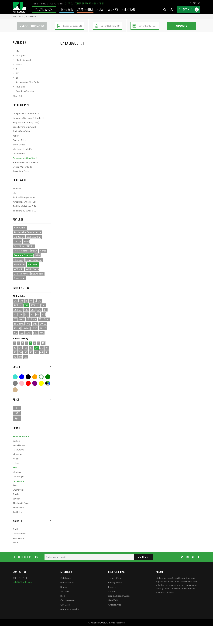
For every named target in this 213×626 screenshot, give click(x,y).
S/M (35, 332)
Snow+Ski (44, 9)
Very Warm (18, 538)
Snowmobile (37, 273)
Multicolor (47, 383)
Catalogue (65, 578)
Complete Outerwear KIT (26, 113)
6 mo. (22, 319)
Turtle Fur (18, 512)
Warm (16, 542)
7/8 (28, 323)
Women (17, 188)
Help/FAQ (128, 9)
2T (15, 314)
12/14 (17, 328)
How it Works (67, 582)
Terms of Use (114, 578)
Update (181, 25)
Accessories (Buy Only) (27, 82)
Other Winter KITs (22, 166)
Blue (21, 376)
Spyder (16, 498)
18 (17, 77)
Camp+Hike (85, 9)
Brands (63, 587)
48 (15, 356)
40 (31, 352)
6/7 (15, 332)
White (19, 64)
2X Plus (34, 305)
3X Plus (17, 309)
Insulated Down (33, 259)
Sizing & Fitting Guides (119, 595)
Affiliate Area (114, 604)
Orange (34, 376)
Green (47, 376)
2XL (18, 73)
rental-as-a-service (69, 609)
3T (20, 314)
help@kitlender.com (22, 582)
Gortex (17, 241)
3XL (43, 305)
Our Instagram (67, 600)
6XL (39, 309)
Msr (18, 51)
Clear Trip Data (32, 25)
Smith (16, 494)
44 (41, 352)
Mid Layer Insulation (23, 149)
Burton (16, 440)
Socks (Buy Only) (21, 131)
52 (25, 356)
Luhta (16, 463)
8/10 (35, 323)
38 (25, 352)
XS (22, 300)
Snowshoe (19, 278)
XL (39, 300)
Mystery (17, 472)
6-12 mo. (31, 319)
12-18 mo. (44, 319)
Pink (21, 383)
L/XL (28, 332)
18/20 (43, 328)
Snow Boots (19, 144)
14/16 (26, 328)
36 (20, 352)
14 (20, 347)
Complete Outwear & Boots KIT (29, 118)
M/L (42, 332)
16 (25, 347)
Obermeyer (18, 476)
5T (32, 314)
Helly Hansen (19, 445)
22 (15, 352)
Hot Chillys (18, 449)
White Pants (32, 269)
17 (31, 347)
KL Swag (18, 259)
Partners (64, 591)
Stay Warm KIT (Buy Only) (26, 122)
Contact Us (114, 591)
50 (20, 356)
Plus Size (20, 86)
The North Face (21, 503)
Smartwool (18, 489)
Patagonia (21, 55)
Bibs (37, 255)
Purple (34, 383)
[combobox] (72, 26)
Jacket (16, 135)
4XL (26, 309)
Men (15, 192)
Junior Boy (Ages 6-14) (24, 201)
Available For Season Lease (27, 232)
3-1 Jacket (19, 236)
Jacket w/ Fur (34, 236)
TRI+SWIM (66, 9)
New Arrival (20, 227)
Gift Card (65, 604)
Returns (112, 587)
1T (45, 309)
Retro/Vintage (21, 250)
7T (43, 314)
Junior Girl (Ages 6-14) (24, 197)
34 (47, 347)
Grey (15, 383)
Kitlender (17, 454)
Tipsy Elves (18, 507)
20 (41, 347)
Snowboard (19, 264)
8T (15, 319)
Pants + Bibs (19, 140)
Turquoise (15, 376)
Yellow (41, 383)
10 (43, 343)
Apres (43, 250)
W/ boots (18, 269)
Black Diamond (23, 60)
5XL (32, 309)
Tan (15, 389)
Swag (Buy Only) (21, 171)
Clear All (17, 96)
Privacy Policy (115, 582)
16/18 (34, 328)
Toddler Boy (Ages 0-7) (24, 210)
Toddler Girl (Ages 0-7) (24, 206)
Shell (26, 241)
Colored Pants (21, 273)
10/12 (43, 323)
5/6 (21, 332)
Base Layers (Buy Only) (24, 126)
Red (28, 383)
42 (36, 352)
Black (28, 376)
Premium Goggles (25, 91)
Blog (62, 595)
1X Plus (17, 305)
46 (47, 352)
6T (37, 314)
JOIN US (143, 557)
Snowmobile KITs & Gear (25, 162)
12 (15, 347)
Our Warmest (20, 533)
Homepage (18, 17)
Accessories (19, 153)
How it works (107, 9)
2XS (16, 300)
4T (26, 314)
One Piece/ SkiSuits (24, 246)
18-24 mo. (19, 323)
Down (34, 250)
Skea (15, 485)
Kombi (16, 458)
